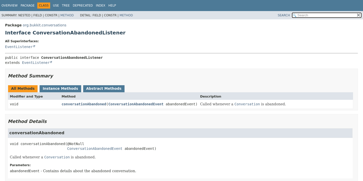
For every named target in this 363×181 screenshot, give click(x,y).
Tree (66, 5)
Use (56, 5)
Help (112, 5)
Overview (10, 5)
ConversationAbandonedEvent (136, 104)
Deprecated (83, 5)
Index (100, 5)
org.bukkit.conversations (44, 25)
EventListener (19, 47)
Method (67, 15)
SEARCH (284, 15)
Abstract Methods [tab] (104, 88)
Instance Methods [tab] (60, 88)
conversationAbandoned (84, 104)
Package (28, 5)
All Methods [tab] (23, 88)
